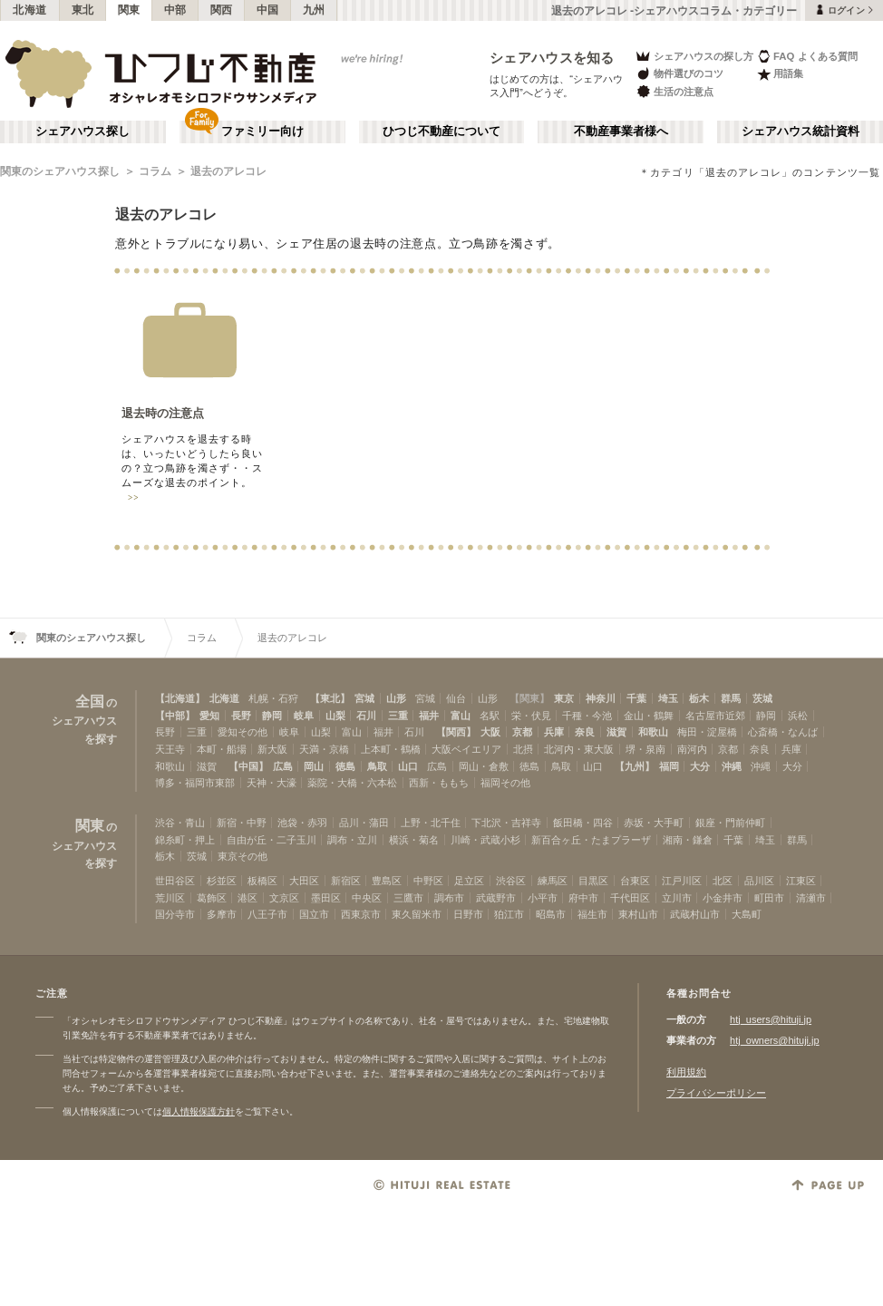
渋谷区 (511, 880)
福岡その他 (505, 782)
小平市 (543, 897)
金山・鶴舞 (649, 715)
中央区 (367, 897)
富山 (461, 715)
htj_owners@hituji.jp (775, 1040)
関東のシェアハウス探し (60, 171)
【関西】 (456, 731)
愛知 (209, 715)
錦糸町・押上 (185, 839)
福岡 (669, 766)
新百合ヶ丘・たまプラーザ (591, 839)
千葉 (636, 698)
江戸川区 (682, 880)
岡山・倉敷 (484, 766)
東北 (83, 10)
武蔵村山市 (695, 914)
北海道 (30, 10)
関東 (129, 10)
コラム (155, 171)
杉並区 (222, 880)
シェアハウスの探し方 (694, 56)
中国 (268, 10)
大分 (700, 766)
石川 (366, 715)
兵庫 (554, 731)
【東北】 (330, 698)
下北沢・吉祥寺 (506, 822)
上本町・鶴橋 (391, 749)
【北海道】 (180, 698)
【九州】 (635, 766)
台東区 (635, 880)
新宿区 (346, 880)
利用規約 (686, 1072)
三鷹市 (408, 897)
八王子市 (267, 914)
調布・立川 (352, 839)
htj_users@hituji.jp (770, 1019)
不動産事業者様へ (621, 131)
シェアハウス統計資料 (800, 131)
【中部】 (175, 715)
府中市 (583, 897)
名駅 (490, 715)
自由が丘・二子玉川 (271, 839)
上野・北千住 (431, 822)
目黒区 (593, 880)
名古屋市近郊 (715, 715)
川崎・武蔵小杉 (485, 839)
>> (134, 497)
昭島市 (551, 914)
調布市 (449, 897)
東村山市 (638, 914)
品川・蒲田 (364, 822)
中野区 (428, 880)
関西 (221, 10)
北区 (723, 880)
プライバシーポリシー (716, 1092)
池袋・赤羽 (302, 822)
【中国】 (248, 766)
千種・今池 (587, 715)
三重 (398, 715)
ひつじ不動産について (441, 131)
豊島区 (387, 880)
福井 (429, 715)
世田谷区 (175, 880)
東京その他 (242, 856)
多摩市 (222, 914)
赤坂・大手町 (654, 822)
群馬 (731, 698)
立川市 (677, 897)
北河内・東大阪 (579, 749)
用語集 (780, 74)
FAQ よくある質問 (807, 56)
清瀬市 (811, 897)
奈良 (585, 731)
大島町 (747, 914)
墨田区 (326, 897)
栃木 (699, 698)
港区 (247, 897)
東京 (564, 698)
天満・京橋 (324, 749)
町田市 (769, 897)
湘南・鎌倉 (688, 839)
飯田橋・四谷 (583, 822)
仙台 (456, 698)
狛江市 (509, 914)
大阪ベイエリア (466, 749)
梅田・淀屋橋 (707, 731)
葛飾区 (212, 897)
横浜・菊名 (414, 839)
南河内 (692, 749)
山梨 (335, 715)
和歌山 (653, 731)
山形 (396, 698)
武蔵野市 (496, 897)
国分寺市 (175, 914)
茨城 (762, 698)
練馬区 (553, 880)
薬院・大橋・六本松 (352, 782)
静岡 (272, 715)
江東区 (801, 880)
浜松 (798, 715)
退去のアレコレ (228, 171)
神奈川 (601, 698)
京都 (522, 731)
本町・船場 (222, 749)
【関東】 (529, 698)
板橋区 (262, 880)
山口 (408, 766)
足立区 (469, 880)
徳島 (345, 766)
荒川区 (170, 897)
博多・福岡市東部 (195, 782)
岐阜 (304, 715)
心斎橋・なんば (783, 731)
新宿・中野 (242, 822)
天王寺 (170, 749)
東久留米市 (417, 914)
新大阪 (272, 749)
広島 (283, 766)
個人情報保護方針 (198, 1111)
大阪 (490, 731)
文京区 (284, 897)
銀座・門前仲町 (730, 822)
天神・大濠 (271, 782)
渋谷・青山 (180, 822)
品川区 (759, 880)
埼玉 (668, 698)
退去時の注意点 (162, 413)
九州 (314, 10)
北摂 (523, 749)
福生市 (592, 914)
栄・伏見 (531, 715)
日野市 (468, 914)
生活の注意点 (674, 91)
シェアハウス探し (82, 131)
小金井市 (722, 897)
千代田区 (630, 897)
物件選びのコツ (679, 74)
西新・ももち (439, 782)
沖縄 (732, 766)
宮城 (364, 698)
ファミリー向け (262, 131)
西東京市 (361, 914)
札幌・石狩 (273, 698)
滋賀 (616, 731)
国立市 (314, 914)
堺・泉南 (645, 749)
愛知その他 (242, 731)
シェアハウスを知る (552, 57)
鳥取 (377, 766)
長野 (241, 715)
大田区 (304, 880)
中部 (175, 10)
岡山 (314, 766)
